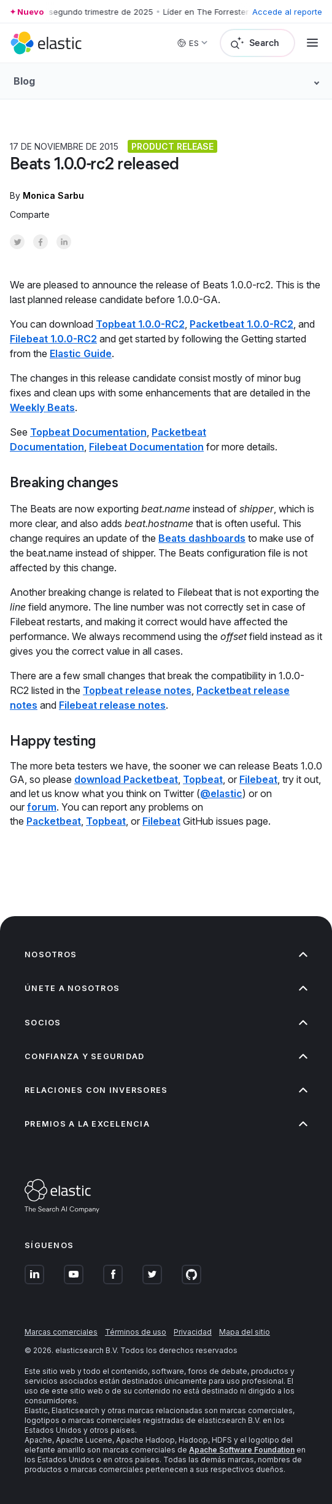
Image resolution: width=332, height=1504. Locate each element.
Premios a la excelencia (166, 1123)
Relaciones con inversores (166, 1090)
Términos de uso (135, 1331)
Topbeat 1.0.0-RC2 (140, 324)
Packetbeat (53, 821)
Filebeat (258, 779)
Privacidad (193, 1331)
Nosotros (166, 954)
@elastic (221, 793)
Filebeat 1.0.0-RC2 (53, 339)
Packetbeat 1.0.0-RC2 (241, 324)
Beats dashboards (201, 538)
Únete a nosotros (166, 988)
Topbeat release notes (137, 690)
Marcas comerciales (61, 1331)
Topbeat (203, 779)
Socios (166, 1022)
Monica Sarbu (53, 195)
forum (41, 807)
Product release (172, 146)
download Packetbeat (126, 779)
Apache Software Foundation (242, 1449)
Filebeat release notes (112, 705)
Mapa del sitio (244, 1331)
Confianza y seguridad (166, 1056)
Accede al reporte (287, 12)
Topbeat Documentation (88, 432)
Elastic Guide (81, 353)
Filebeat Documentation (146, 447)
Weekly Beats (42, 407)
